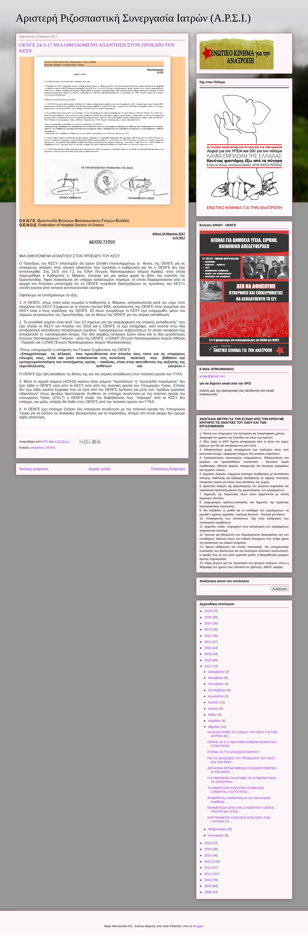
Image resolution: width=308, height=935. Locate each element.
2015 (208, 849)
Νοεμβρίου (216, 678)
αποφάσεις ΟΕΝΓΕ (42, 447)
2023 (208, 629)
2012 (208, 867)
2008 (208, 892)
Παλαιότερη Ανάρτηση (168, 469)
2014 (208, 855)
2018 (208, 660)
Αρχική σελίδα (100, 469)
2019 (208, 654)
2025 (208, 617)
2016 (208, 843)
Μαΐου (213, 714)
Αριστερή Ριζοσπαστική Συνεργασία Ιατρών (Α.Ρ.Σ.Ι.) (133, 18)
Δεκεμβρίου (216, 671)
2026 (208, 611)
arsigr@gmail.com (212, 376)
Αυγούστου (216, 696)
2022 (208, 636)
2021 (208, 642)
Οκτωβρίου (216, 684)
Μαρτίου (214, 727)
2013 (208, 861)
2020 (208, 648)
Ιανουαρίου (216, 835)
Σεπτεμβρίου (217, 690)
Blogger (198, 926)
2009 (208, 886)
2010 (208, 880)
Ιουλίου (213, 702)
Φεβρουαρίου (218, 829)
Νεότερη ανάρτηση (33, 469)
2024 (208, 623)
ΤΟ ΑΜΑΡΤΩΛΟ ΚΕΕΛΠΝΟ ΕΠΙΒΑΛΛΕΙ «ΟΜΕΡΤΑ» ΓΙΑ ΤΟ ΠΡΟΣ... (235, 790)
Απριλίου (215, 720)
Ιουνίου (213, 708)
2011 (208, 874)
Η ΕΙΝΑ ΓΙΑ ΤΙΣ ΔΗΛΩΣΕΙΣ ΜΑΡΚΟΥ (233, 752)
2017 (208, 666)
